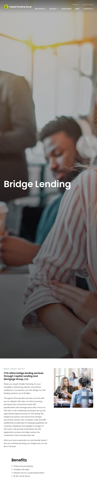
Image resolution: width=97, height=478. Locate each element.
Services (52, 9)
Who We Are (39, 9)
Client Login (87, 5)
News (77, 9)
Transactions (66, 9)
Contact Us (87, 9)
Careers (75, 5)
